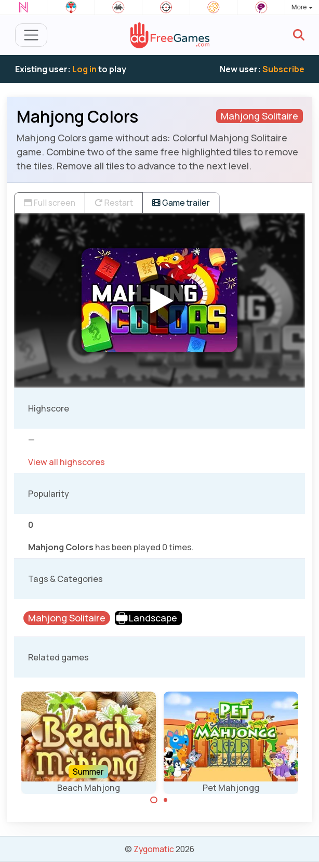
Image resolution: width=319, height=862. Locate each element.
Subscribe (283, 69)
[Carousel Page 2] (165, 800)
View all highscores (66, 462)
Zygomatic (154, 849)
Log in (84, 69)
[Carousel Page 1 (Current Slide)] (153, 800)
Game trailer (181, 202)
